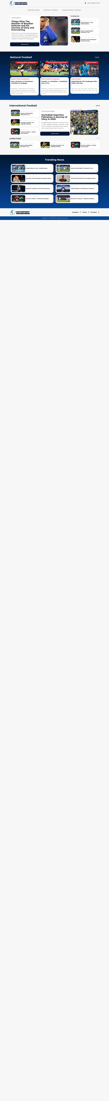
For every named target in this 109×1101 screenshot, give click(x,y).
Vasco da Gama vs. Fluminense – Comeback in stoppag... (22, 82)
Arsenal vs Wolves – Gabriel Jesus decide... (28, 132)
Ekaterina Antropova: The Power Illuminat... (38, 188)
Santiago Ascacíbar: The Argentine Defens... (27, 123)
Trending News (34, 10)
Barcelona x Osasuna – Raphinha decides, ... (83, 198)
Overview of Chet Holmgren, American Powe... (88, 40)
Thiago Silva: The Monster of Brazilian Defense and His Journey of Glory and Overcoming (22, 25)
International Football (71, 10)
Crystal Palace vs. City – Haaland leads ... (87, 23)
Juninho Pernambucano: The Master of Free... (83, 178)
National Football (51, 10)
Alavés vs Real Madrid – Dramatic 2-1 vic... (87, 31)
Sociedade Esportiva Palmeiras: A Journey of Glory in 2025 (54, 117)
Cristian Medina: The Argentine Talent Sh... (83, 188)
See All (97, 57)
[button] (96, 138)
